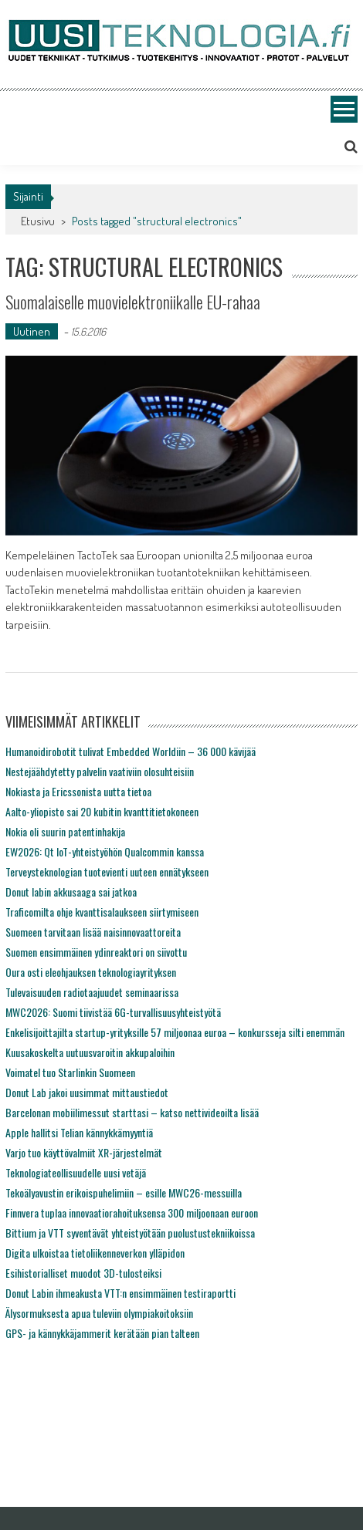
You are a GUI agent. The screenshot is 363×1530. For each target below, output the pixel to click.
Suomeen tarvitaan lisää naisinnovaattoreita (93, 932)
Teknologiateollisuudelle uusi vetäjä (75, 1172)
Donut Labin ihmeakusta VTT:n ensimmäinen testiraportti (120, 1293)
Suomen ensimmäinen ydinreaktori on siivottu (96, 952)
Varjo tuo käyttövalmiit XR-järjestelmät (83, 1152)
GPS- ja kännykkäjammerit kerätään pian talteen (102, 1333)
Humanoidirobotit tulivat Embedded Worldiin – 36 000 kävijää (130, 751)
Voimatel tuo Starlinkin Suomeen (70, 1072)
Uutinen (31, 331)
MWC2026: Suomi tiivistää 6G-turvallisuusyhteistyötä (113, 1012)
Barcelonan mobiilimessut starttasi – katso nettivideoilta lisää (132, 1112)
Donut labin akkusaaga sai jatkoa (71, 891)
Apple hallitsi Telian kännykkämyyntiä (79, 1132)
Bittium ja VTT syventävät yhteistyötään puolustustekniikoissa (130, 1232)
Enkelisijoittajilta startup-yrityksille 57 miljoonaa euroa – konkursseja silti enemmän (174, 1032)
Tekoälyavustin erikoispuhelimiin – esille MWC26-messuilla (123, 1192)
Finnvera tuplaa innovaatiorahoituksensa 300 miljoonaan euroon (131, 1212)
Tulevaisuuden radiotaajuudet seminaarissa (91, 992)
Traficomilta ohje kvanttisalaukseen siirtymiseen (101, 911)
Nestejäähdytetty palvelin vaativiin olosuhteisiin (99, 771)
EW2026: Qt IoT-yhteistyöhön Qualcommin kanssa (104, 851)
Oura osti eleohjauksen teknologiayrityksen (90, 972)
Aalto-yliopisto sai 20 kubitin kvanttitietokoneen (101, 811)
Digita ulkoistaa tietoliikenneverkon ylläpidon (95, 1253)
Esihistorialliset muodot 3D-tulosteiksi (83, 1273)
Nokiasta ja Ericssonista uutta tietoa (78, 791)
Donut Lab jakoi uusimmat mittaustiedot (86, 1092)
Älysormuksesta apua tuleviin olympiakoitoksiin (99, 1313)
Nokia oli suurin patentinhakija (65, 831)
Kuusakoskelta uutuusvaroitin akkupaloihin (90, 1052)
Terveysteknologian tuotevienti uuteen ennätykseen (107, 871)
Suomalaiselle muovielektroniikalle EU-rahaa (132, 301)
